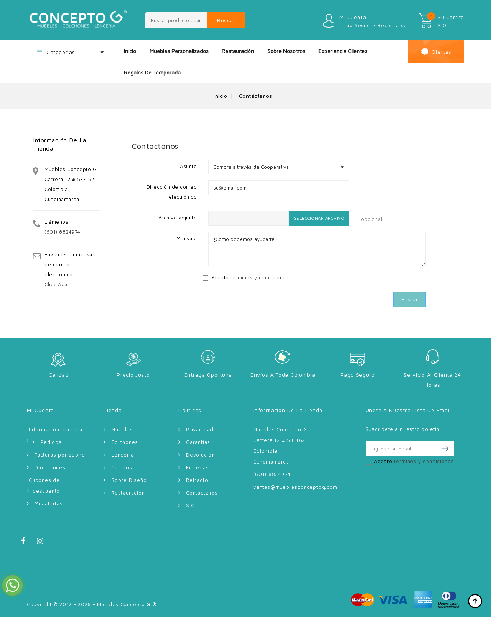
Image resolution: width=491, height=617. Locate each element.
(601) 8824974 (62, 232)
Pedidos (51, 442)
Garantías (198, 442)
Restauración (238, 51)
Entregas (197, 467)
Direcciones (50, 467)
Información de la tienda (288, 410)
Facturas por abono (60, 455)
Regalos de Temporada (152, 72)
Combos (121, 467)
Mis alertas (49, 503)
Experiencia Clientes (342, 51)
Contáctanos (202, 493)
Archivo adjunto (177, 217)
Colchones (124, 442)
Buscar (226, 20)
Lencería (122, 455)
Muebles (122, 429)
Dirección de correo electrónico (172, 192)
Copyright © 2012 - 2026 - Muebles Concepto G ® (92, 604)
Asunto (188, 166)
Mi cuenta (40, 410)
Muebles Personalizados (179, 51)
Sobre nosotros (286, 51)
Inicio (130, 51)
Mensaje (186, 238)
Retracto (197, 480)
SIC (190, 505)
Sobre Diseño (129, 480)
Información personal (56, 429)
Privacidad (199, 429)
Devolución (200, 455)
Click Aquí (56, 284)
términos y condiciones (260, 277)
